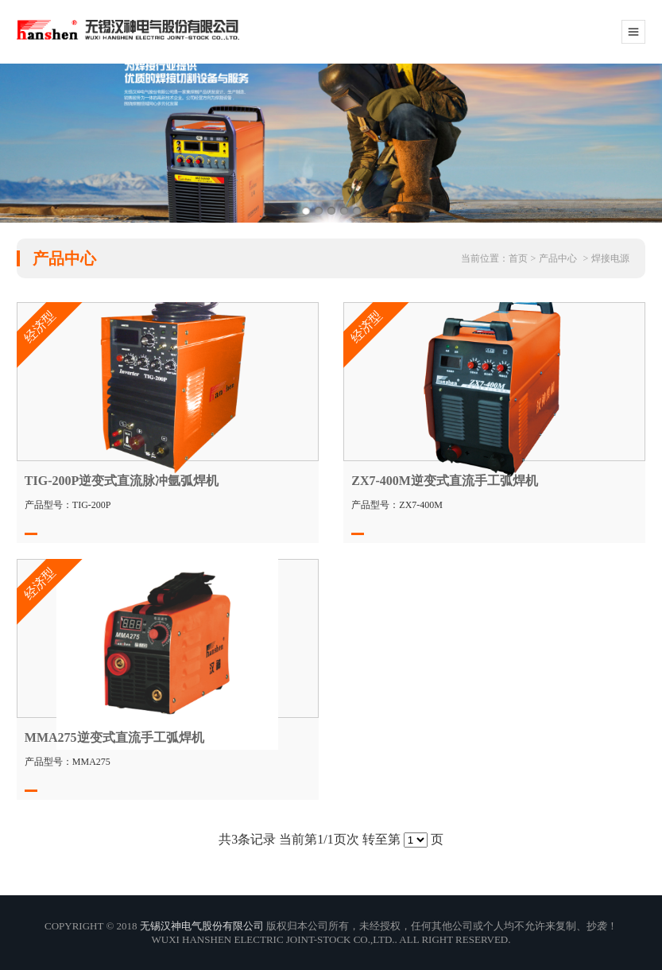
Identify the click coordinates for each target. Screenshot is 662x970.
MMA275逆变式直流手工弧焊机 (114, 737)
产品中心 (558, 258)
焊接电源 (610, 258)
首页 (518, 258)
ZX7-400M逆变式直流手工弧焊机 (444, 480)
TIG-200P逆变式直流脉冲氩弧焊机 (122, 480)
